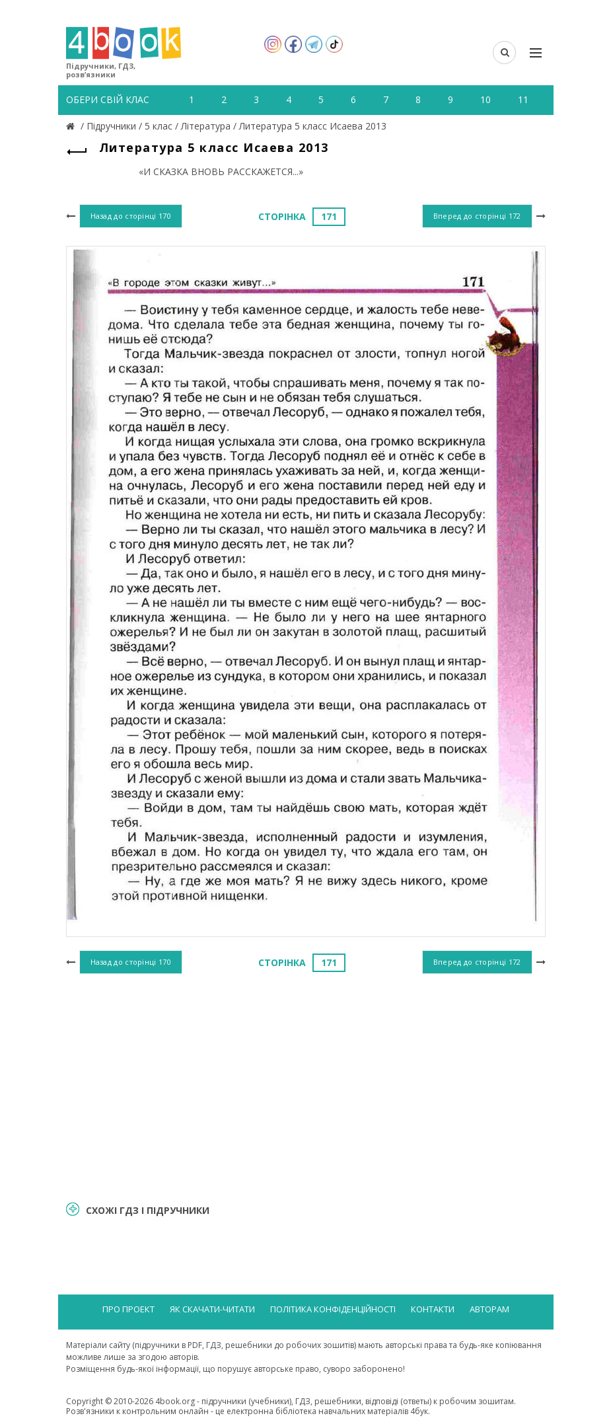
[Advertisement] (306, 1085)
